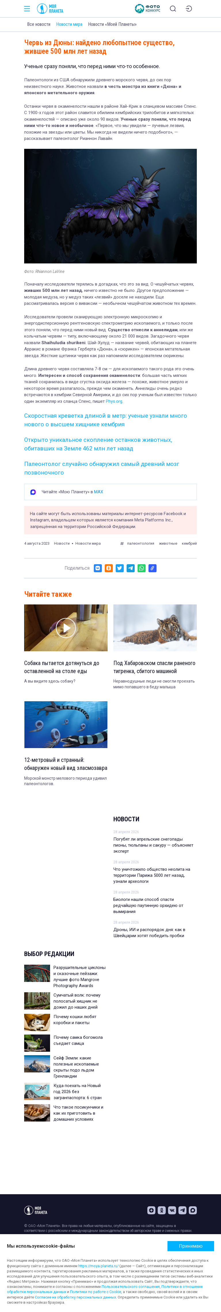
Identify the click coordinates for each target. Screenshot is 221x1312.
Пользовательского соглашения (131, 1286)
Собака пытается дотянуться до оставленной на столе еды (62, 667)
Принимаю (191, 1246)
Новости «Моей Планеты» (112, 24)
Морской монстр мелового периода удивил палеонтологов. (65, 789)
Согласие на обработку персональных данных (75, 1297)
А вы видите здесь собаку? (49, 681)
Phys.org (114, 401)
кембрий (189, 543)
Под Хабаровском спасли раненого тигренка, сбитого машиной (154, 667)
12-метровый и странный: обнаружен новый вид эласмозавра (54, 768)
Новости (126, 827)
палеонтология (140, 543)
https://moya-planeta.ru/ (98, 1266)
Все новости (38, 24)
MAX (98, 491)
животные (168, 543)
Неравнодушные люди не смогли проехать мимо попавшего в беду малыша (154, 684)
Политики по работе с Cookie (95, 1292)
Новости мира (69, 24)
